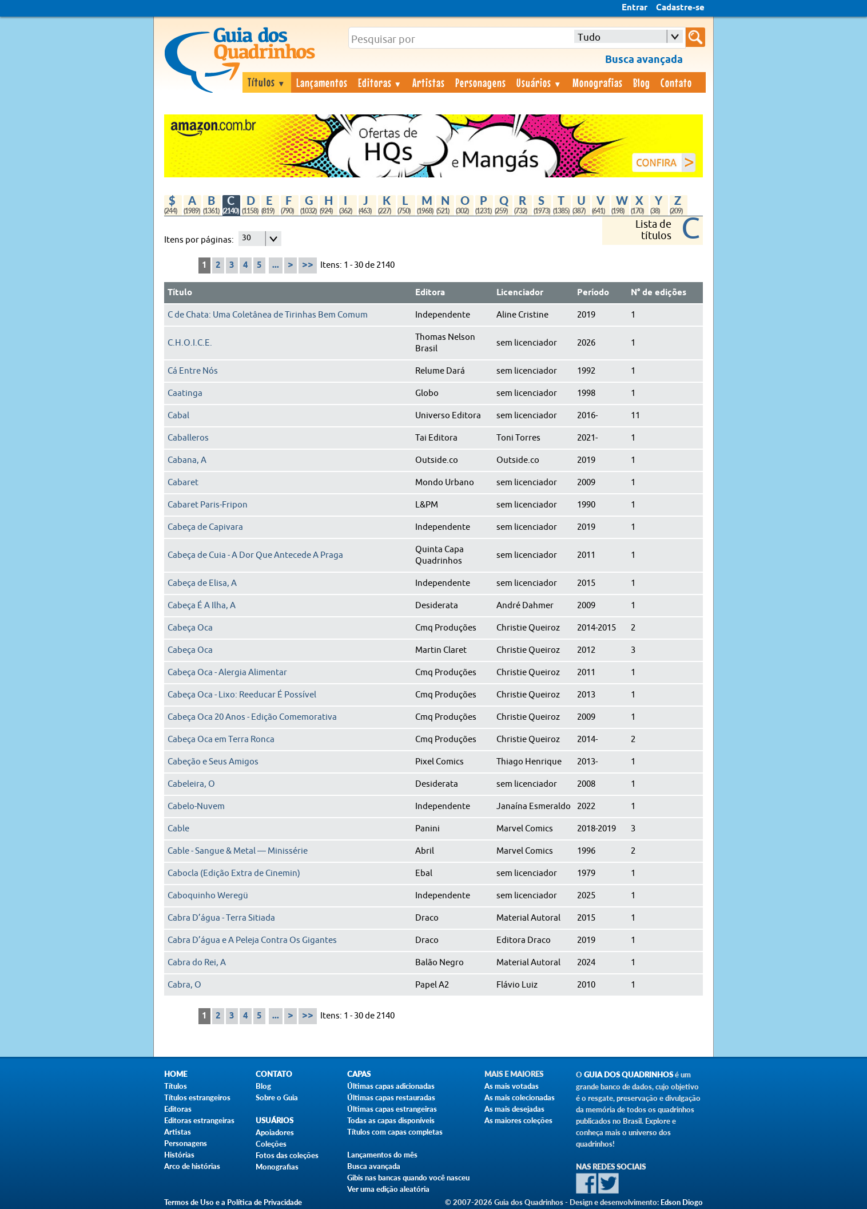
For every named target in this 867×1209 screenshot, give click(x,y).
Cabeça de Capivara (205, 527)
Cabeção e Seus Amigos (213, 761)
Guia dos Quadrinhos (628, 1075)
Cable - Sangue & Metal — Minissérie (238, 851)
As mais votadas (511, 1086)
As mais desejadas (514, 1108)
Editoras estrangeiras (199, 1120)
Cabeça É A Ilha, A (202, 605)
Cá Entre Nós (193, 371)
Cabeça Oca (190, 628)
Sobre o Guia (277, 1097)
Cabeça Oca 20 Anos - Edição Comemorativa (252, 717)
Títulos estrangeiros (197, 1097)
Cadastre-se (680, 8)
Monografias (597, 82)
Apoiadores (275, 1132)
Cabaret (183, 482)
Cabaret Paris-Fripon (208, 505)
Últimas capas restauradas (391, 1097)
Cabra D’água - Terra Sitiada (221, 918)
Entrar (634, 8)
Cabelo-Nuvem (196, 806)
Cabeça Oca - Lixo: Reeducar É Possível (242, 694)
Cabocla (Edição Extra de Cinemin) (234, 873)
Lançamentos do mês (382, 1154)
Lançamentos (322, 82)
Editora (430, 293)
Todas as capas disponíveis (391, 1120)
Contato (676, 82)
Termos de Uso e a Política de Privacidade (233, 1202)
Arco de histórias (192, 1166)
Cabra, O (184, 985)
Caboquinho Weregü (208, 895)
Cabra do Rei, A (197, 962)
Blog (641, 82)
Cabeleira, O (191, 784)
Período (593, 293)
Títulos (267, 82)
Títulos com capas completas (395, 1131)
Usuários (539, 82)
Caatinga (185, 393)
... (275, 265)
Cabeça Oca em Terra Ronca (221, 739)
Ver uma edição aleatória (388, 1189)
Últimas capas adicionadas (391, 1086)
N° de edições (658, 293)
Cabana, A (187, 460)
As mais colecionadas (519, 1097)
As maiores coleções (518, 1120)
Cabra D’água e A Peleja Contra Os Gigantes (252, 940)
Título (180, 293)
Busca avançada (373, 1166)
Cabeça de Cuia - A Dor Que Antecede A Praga (255, 555)
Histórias (179, 1154)
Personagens (480, 82)
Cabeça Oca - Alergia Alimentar (227, 672)
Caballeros (188, 438)
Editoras (380, 82)
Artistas (428, 82)
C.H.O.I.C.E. (190, 343)
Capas (359, 1074)
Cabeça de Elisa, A (202, 583)
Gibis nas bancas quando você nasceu (408, 1177)
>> (307, 265)
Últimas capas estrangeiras (392, 1108)
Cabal (178, 415)
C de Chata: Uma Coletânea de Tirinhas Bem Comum (268, 315)
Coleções (271, 1143)
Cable (178, 828)
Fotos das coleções (287, 1155)
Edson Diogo (682, 1202)
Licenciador (519, 293)
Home (175, 1074)
